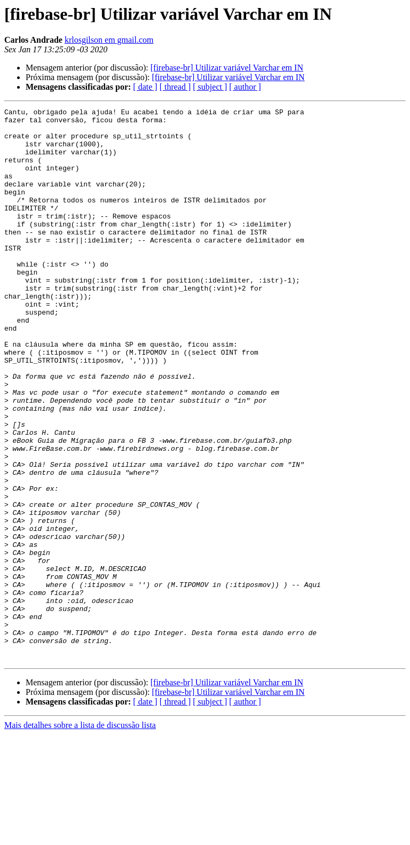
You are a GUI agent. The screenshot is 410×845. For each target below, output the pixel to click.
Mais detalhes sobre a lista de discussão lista (80, 835)
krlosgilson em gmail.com (109, 39)
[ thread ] (175, 86)
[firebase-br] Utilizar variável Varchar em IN (227, 67)
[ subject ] (210, 86)
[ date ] (145, 86)
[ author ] (245, 86)
